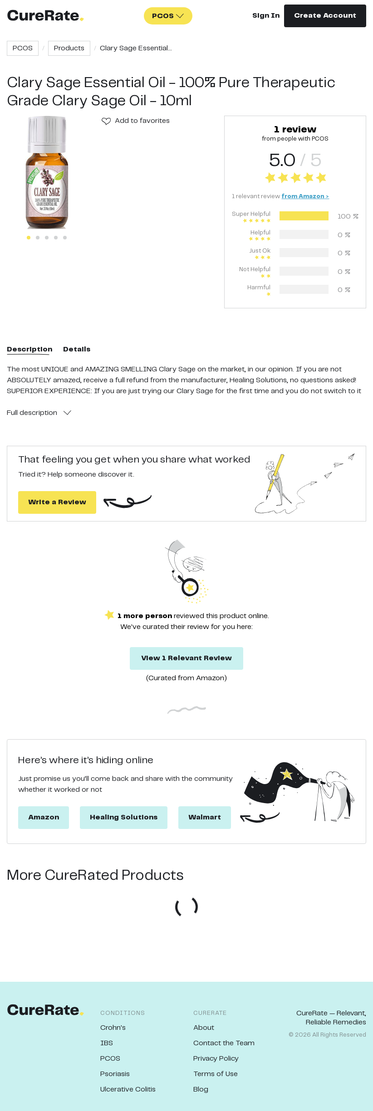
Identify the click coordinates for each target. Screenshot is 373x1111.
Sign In (266, 15)
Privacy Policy (216, 1058)
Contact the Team (224, 1043)
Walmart (204, 817)
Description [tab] (29, 349)
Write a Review (57, 502)
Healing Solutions (123, 817)
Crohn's (113, 1027)
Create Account (325, 15)
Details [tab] (76, 349)
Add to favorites (142, 120)
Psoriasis (115, 1074)
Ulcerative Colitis (128, 1089)
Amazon (43, 817)
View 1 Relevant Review (186, 658)
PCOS (23, 48)
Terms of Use (215, 1074)
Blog (200, 1089)
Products (69, 48)
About (203, 1027)
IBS (106, 1043)
